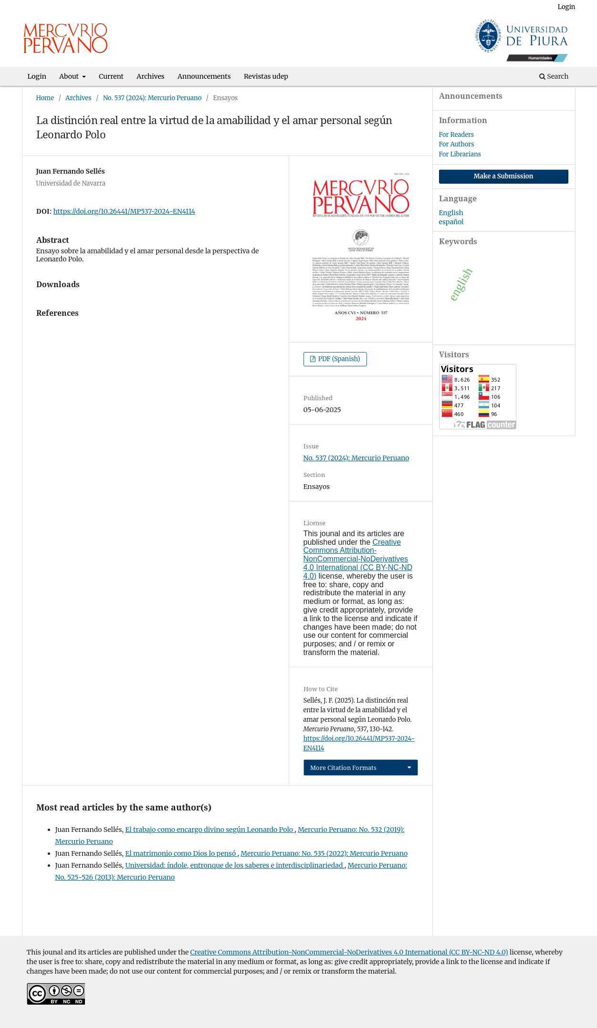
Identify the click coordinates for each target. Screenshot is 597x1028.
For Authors (456, 144)
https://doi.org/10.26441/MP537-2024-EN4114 (124, 211)
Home (45, 98)
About (69, 76)
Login (37, 76)
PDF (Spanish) (338, 359)
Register (534, 7)
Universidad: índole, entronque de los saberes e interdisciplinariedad (234, 865)
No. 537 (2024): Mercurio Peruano (152, 98)
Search (554, 76)
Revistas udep (266, 76)
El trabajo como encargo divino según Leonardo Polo (209, 829)
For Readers (456, 135)
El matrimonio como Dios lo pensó (181, 853)
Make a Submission (504, 176)
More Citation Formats (343, 767)
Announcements (204, 76)
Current (111, 76)
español (451, 222)
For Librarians (460, 154)
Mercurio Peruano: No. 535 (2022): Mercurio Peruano (324, 853)
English (451, 212)
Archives (150, 76)
